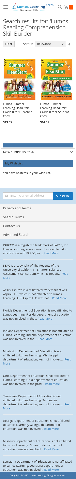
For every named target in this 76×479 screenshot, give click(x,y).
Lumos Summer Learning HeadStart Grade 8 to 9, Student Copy (54, 110)
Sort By (28, 44)
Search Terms (13, 217)
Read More (51, 253)
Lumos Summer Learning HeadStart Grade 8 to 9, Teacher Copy (17, 110)
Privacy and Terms (17, 208)
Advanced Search (16, 234)
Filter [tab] (8, 44)
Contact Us (11, 226)
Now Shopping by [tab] (16, 152)
